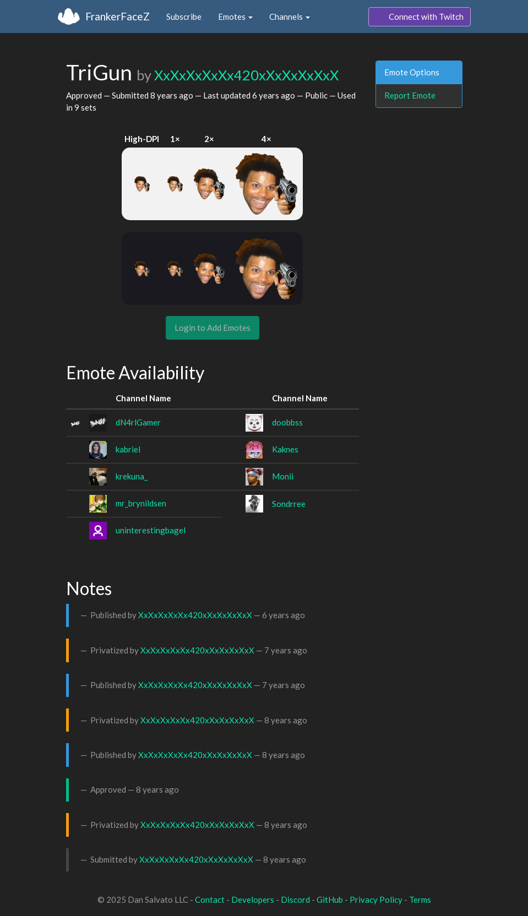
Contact (210, 899)
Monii (282, 476)
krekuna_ (132, 476)
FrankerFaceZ (117, 16)
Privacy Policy (376, 899)
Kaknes (285, 449)
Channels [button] (289, 16)
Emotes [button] (235, 16)
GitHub (330, 899)
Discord (295, 899)
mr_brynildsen (141, 503)
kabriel (128, 449)
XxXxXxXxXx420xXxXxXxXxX (246, 75)
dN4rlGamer (138, 422)
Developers (252, 899)
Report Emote (410, 95)
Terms (420, 899)
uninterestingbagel (151, 530)
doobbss (287, 422)
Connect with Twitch (419, 17)
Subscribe (184, 16)
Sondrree (289, 504)
